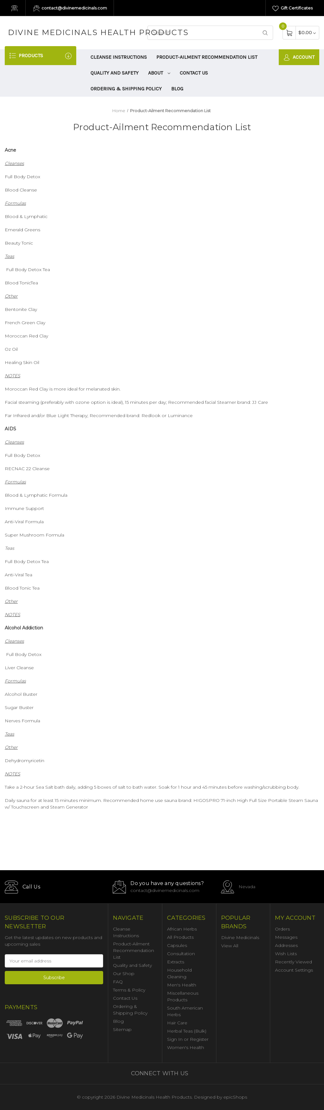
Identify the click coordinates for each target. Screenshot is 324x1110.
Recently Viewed (293, 962)
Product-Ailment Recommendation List (206, 57)
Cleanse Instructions (118, 57)
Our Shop (123, 973)
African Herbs (182, 929)
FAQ (118, 982)
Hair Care (177, 1023)
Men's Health (181, 985)
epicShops (235, 1097)
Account (299, 57)
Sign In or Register (188, 1039)
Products (40, 55)
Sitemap (122, 1029)
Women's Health (185, 1047)
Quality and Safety (114, 73)
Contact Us (194, 73)
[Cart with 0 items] (307, 32)
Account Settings (294, 970)
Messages (286, 937)
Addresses (286, 945)
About (159, 73)
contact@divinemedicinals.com (70, 8)
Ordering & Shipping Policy (126, 89)
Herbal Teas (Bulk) (186, 1031)
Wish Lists (286, 953)
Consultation (181, 953)
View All (229, 946)
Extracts (175, 962)
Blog (177, 89)
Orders (282, 929)
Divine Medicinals (240, 937)
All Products (180, 937)
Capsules (177, 945)
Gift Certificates (292, 8)
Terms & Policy (129, 990)
